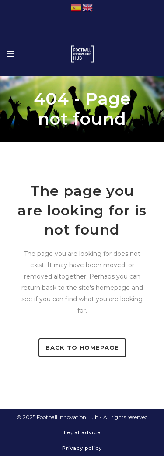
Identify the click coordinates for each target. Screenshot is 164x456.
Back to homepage (82, 347)
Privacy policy (82, 448)
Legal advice (82, 432)
